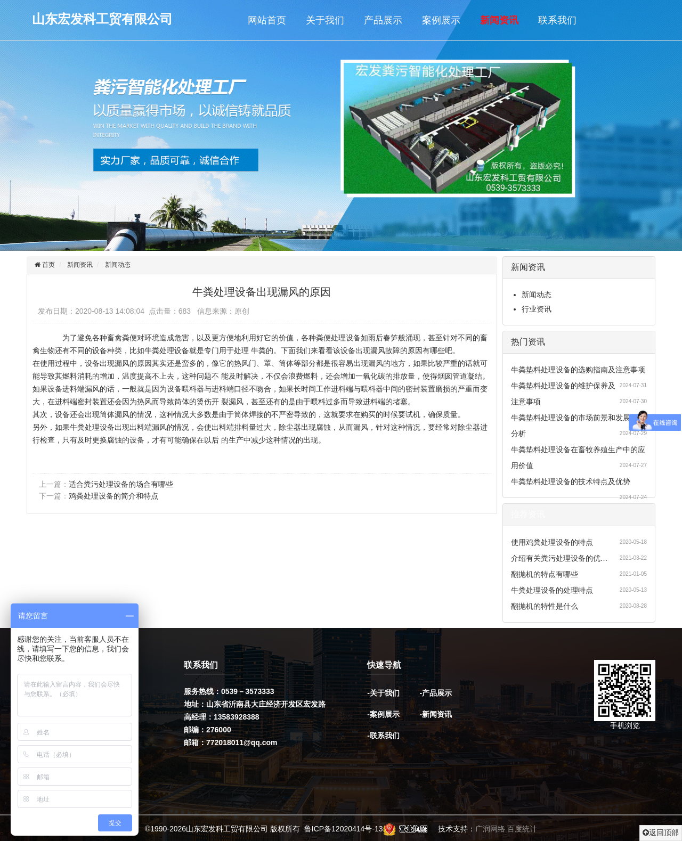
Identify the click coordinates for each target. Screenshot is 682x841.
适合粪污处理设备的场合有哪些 (121, 484)
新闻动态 (118, 264)
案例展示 (441, 20)
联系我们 (557, 20)
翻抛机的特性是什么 (544, 606)
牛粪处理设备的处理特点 (552, 590)
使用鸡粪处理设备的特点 (552, 542)
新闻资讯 (499, 20)
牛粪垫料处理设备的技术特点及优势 (570, 481)
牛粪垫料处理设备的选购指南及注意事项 (578, 369)
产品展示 (383, 20)
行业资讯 (536, 309)
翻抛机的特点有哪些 (544, 574)
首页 (47, 264)
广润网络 (490, 829)
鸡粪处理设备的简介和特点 (113, 496)
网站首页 (267, 20)
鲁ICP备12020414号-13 (343, 829)
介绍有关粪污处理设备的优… (559, 558)
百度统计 (522, 829)
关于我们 (325, 20)
